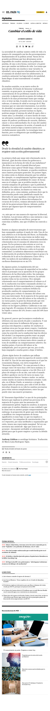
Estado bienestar (13, 462)
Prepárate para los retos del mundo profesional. (32, 655)
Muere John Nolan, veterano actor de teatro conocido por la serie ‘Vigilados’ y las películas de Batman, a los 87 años (24, 546)
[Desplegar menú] (3, 12)
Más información (6, 470)
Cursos (25, 617)
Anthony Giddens (25, 39)
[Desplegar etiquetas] (46, 462)
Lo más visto (6, 572)
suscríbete (40, 12)
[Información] (30, 28)
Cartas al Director (35, 23)
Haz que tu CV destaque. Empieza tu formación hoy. (32, 683)
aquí (30, 475)
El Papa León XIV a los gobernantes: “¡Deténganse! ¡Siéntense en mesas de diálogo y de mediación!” (24, 563)
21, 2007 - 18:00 (25, 41)
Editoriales (5, 23)
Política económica (25, 462)
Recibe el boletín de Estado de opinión (16, 449)
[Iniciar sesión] (46, 12)
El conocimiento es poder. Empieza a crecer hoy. (20, 650)
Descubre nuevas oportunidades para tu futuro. (33, 669)
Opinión (7, 18)
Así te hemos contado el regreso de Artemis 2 (17, 576)
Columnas (19, 23)
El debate (26, 23)
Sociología (35, 462)
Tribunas (12, 23)
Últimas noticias (8, 541)
